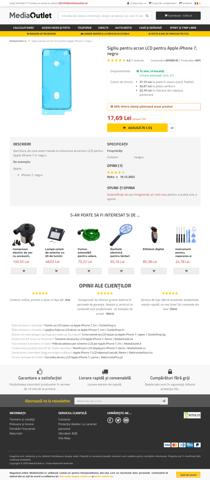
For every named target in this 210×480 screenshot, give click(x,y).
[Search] (147, 16)
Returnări (16, 433)
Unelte (103, 27)
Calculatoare (23, 27)
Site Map (64, 438)
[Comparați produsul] (163, 127)
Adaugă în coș (133, 128)
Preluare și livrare (22, 424)
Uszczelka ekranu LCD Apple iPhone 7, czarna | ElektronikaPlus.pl (83, 357)
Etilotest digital (153, 249)
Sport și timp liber (183, 27)
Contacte (64, 419)
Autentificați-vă (117, 194)
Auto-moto (123, 27)
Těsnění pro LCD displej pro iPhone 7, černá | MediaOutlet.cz (109, 348)
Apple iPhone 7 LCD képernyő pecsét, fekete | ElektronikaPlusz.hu (113, 352)
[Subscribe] (164, 400)
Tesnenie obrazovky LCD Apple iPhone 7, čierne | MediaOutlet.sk (94, 339)
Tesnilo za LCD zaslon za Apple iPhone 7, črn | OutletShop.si (80, 325)
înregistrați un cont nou (150, 194)
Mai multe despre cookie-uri (75, 476)
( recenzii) (135, 60)
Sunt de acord (188, 474)
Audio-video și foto (56, 27)
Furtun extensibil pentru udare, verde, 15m (87, 254)
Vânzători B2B (67, 433)
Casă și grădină (150, 27)
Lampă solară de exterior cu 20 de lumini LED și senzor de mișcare (54, 255)
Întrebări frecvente (22, 428)
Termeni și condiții (22, 419)
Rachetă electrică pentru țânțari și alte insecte (120, 254)
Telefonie (84, 27)
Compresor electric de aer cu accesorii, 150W (23, 254)
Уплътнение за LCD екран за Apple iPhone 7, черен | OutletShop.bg (123, 334)
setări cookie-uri (103, 476)
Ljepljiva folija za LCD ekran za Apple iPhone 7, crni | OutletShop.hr (84, 330)
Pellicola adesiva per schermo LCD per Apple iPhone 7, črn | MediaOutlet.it (96, 343)
